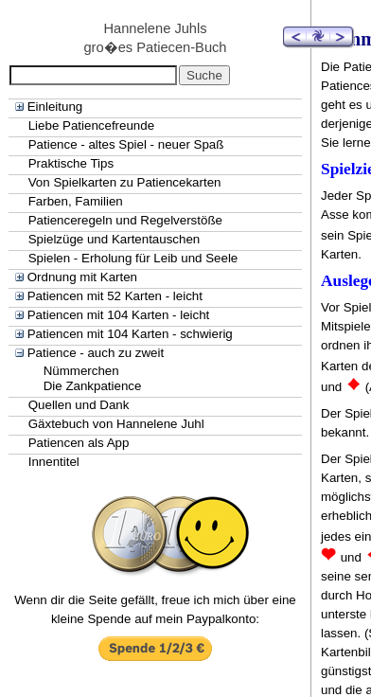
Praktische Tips (71, 163)
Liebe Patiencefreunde (91, 125)
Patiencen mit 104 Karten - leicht (118, 315)
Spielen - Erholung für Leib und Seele (133, 258)
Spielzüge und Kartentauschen (114, 239)
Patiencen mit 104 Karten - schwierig (130, 334)
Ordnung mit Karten (82, 277)
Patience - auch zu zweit (95, 353)
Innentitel (54, 462)
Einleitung (55, 106)
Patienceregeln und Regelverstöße (125, 220)
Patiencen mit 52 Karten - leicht (115, 296)
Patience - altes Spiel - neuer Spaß (126, 144)
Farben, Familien (75, 201)
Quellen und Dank (79, 405)
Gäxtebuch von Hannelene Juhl (116, 424)
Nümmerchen (81, 371)
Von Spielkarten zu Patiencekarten (124, 182)
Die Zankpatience (93, 386)
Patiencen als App (79, 443)
